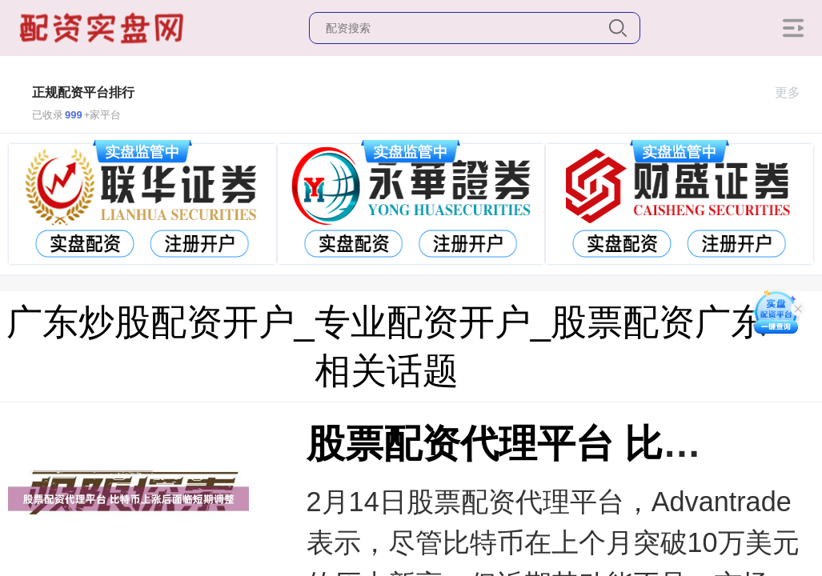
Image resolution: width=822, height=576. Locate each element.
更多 (794, 92)
